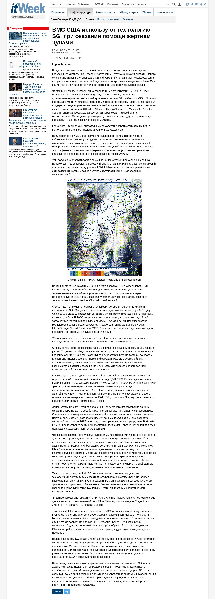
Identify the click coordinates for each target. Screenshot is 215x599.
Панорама (16, 28)
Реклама (112, 4)
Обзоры (70, 4)
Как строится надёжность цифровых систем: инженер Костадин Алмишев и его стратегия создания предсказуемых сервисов (28, 116)
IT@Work (98, 4)
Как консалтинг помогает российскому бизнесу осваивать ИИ (34, 142)
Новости (56, 4)
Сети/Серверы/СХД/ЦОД (22, 17)
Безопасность (165, 12)
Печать (57, 591)
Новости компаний (108, 19)
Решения (127, 19)
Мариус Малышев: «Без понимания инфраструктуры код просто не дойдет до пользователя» (27, 89)
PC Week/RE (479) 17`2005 (65, 50)
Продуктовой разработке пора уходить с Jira (32, 64)
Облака (147, 12)
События (83, 4)
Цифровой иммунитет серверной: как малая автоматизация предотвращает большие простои (28, 38)
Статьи (90, 19)
